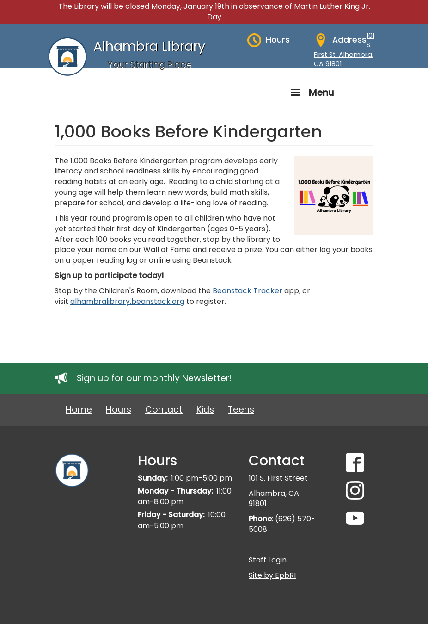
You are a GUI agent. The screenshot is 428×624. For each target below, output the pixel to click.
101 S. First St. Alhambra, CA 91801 (344, 50)
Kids (205, 409)
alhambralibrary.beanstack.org (127, 301)
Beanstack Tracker (247, 290)
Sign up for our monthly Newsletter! (154, 378)
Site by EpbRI (272, 575)
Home (79, 409)
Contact (164, 409)
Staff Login (268, 560)
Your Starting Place (149, 64)
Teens (241, 409)
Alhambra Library (149, 46)
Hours (118, 409)
